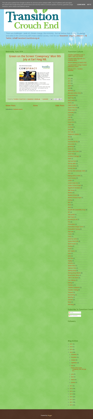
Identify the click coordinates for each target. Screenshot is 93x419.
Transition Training (73, 290)
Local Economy (72, 178)
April (72, 377)
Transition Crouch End (19, 99)
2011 (71, 402)
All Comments (73, 315)
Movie (69, 205)
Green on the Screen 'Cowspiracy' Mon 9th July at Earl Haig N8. (35, 58)
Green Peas (71, 154)
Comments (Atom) (18, 109)
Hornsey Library (72, 166)
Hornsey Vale (71, 168)
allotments (70, 90)
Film (69, 137)
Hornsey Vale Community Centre (76, 171)
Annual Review (72, 95)
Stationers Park (72, 268)
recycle (70, 248)
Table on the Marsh (73, 277)
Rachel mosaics (72, 243)
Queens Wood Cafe (73, 241)
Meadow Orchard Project (74, 197)
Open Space (71, 217)
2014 (69, 83)
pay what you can (72, 219)
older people (71, 214)
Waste (69, 302)
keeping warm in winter (74, 175)
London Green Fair (73, 183)
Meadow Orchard (72, 195)
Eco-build (70, 127)
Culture (70, 124)
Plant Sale (70, 231)
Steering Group (72, 270)
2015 (71, 391)
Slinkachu (70, 263)
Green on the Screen (73, 151)
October (73, 360)
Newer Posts (10, 106)
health (69, 158)
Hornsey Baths (72, 163)
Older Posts (59, 106)
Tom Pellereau (72, 280)
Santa (69, 253)
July (72, 365)
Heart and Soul (72, 161)
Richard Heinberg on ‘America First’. (77, 62)
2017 (71, 386)
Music (69, 207)
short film (70, 258)
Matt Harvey (71, 190)
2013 (69, 81)
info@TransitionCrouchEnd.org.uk (25, 38)
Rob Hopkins (71, 251)
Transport (70, 292)
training (70, 282)
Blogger (50, 415)
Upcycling (70, 297)
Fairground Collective (73, 134)
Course (70, 115)
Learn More (81, 4)
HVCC (69, 173)
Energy (70, 129)
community (71, 112)
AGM (69, 88)
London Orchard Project (74, 185)
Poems (70, 234)
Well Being (71, 304)
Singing (70, 260)
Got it (89, 4)
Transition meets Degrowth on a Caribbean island (76, 59)
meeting (70, 200)
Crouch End (71, 122)
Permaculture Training (74, 229)
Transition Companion (74, 287)
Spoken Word (71, 265)
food (69, 139)
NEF (69, 212)
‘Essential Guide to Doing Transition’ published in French (77, 65)
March (73, 379)
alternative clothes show (74, 93)
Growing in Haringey (73, 156)
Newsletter (64, 36)
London (70, 180)
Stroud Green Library (73, 275)
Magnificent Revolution (74, 188)
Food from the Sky (73, 141)
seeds (69, 256)
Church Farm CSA (72, 107)
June (72, 374)
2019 (71, 349)
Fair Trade (70, 132)
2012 (69, 78)
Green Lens (71, 149)
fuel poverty (71, 144)
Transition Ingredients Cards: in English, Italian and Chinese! (76, 55)
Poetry (69, 236)
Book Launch (71, 100)
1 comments (45, 99)
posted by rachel (72, 239)
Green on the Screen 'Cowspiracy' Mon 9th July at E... (78, 369)
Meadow (70, 192)
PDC (69, 222)
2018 (71, 352)
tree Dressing (71, 295)
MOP (69, 202)
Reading (70, 246)
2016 (71, 388)
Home (35, 106)
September (74, 362)
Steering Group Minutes (74, 273)
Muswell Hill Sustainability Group (76, 209)
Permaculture (71, 224)
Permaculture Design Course (75, 226)
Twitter (9, 38)
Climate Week (71, 110)
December (74, 354)
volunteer (70, 299)
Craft (69, 117)
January (73, 382)
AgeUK (69, 85)
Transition (70, 285)
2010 (71, 405)
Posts (71, 312)
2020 (71, 346)
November (74, 357)
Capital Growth (72, 105)
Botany (70, 102)
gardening (70, 146)
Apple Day (70, 98)
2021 (71, 344)
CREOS (70, 119)
